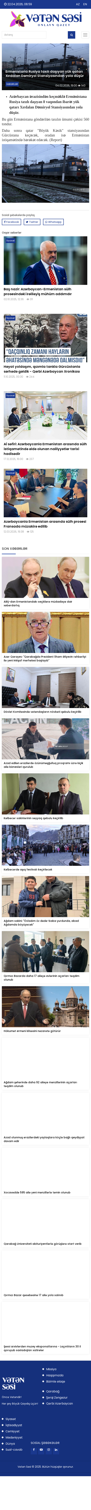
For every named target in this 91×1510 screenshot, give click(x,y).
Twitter (32, 222)
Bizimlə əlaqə (55, 1381)
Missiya (51, 1369)
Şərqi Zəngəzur (57, 1397)
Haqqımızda (54, 1375)
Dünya (10, 1443)
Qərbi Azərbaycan (59, 1403)
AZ (78, 4)
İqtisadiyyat (14, 1425)
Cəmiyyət (13, 1431)
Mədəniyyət (14, 1437)
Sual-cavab (14, 1449)
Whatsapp (53, 222)
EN (85, 4)
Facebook (11, 222)
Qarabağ (52, 1391)
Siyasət (11, 1419)
